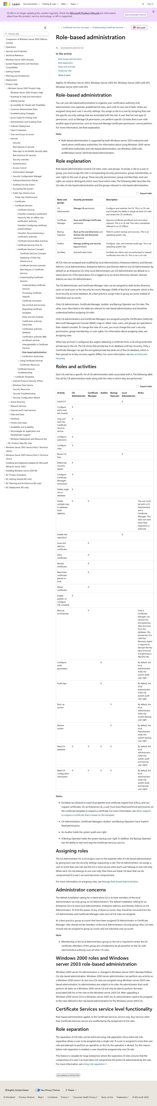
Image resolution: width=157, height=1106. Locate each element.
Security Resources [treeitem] (21, 389)
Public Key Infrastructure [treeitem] (26, 197)
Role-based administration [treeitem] (34, 352)
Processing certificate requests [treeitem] (31, 294)
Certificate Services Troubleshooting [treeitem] (26, 371)
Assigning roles (65, 70)
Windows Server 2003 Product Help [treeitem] (27, 92)
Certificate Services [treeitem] (26, 209)
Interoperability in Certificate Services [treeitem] (35, 346)
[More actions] (150, 27)
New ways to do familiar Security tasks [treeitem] (30, 151)
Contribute (52, 1097)
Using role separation (94, 1063)
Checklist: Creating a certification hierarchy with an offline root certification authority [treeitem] (32, 217)
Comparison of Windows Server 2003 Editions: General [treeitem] (27, 41)
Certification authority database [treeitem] (32, 330)
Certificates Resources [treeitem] (30, 364)
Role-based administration (70, 59)
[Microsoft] (5, 4)
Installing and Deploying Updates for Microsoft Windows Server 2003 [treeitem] (27, 464)
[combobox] (26, 33)
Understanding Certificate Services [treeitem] (33, 287)
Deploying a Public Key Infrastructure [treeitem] (30, 259)
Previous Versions (26, 1097)
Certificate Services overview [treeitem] (32, 265)
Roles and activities (66, 66)
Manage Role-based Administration (120, 881)
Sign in (150, 3)
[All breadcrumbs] (58, 27)
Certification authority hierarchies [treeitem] (32, 323)
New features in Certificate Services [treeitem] (32, 271)
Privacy (64, 1097)
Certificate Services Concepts (76, 27)
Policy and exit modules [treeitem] (32, 316)
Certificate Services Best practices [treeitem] (33, 240)
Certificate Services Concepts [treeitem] (33, 253)
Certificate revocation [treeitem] (32, 300)
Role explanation (65, 62)
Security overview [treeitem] (21, 159)
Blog (40, 1097)
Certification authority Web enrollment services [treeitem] (34, 338)
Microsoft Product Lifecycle (85, 13)
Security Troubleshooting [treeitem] (24, 393)
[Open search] (143, 4)
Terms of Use (107, 1097)
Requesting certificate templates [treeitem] (32, 311)
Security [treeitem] (16, 142)
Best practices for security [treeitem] (24, 155)
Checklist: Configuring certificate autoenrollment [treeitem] (32, 227)
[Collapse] (45, 27)
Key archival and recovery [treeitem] (33, 304)
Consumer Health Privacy (84, 1097)
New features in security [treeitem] (23, 146)
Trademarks (122, 1097)
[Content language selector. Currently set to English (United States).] (17, 1090)
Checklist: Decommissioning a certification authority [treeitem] (31, 235)
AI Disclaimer (9, 1097)
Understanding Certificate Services (107, 27)
